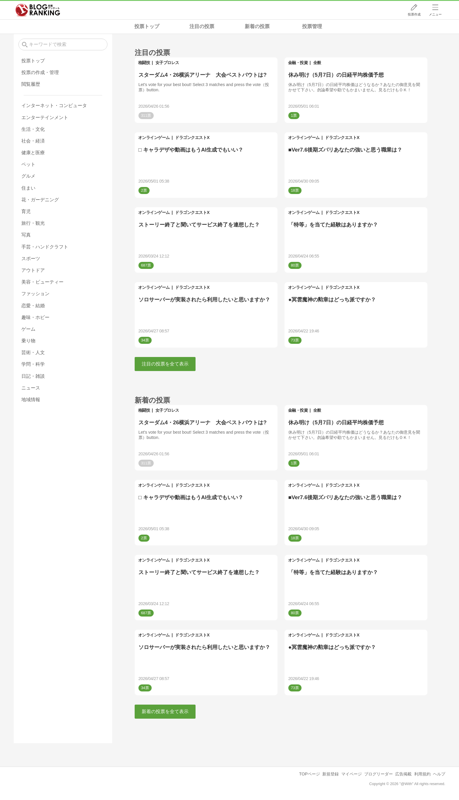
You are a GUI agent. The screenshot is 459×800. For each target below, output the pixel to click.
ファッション (35, 293)
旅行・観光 (33, 223)
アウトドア (33, 270)
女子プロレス (167, 62)
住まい (28, 188)
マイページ (351, 774)
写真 (26, 234)
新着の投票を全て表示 (165, 711)
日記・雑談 (33, 376)
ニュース (30, 387)
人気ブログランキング (38, 10)
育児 (26, 211)
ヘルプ (439, 774)
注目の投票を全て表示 (165, 363)
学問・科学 (33, 364)
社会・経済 (33, 140)
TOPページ (309, 774)
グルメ (28, 176)
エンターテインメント (44, 117)
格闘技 (144, 62)
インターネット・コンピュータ (54, 105)
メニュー (435, 14)
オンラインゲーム (154, 137)
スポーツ (30, 258)
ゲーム (28, 329)
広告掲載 (403, 774)
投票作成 (414, 14)
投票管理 (312, 26)
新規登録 (330, 774)
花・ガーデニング (40, 199)
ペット (28, 164)
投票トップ (146, 26)
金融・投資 (298, 62)
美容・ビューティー (42, 281)
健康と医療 (33, 152)
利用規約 (422, 774)
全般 (317, 62)
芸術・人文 (33, 352)
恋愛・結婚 (33, 305)
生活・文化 (33, 129)
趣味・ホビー (35, 317)
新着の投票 (257, 26)
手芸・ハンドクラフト (44, 246)
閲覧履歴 (30, 84)
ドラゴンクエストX (192, 137)
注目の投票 (201, 26)
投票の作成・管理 (40, 72)
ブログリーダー (378, 774)
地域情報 (30, 399)
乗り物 (28, 340)
